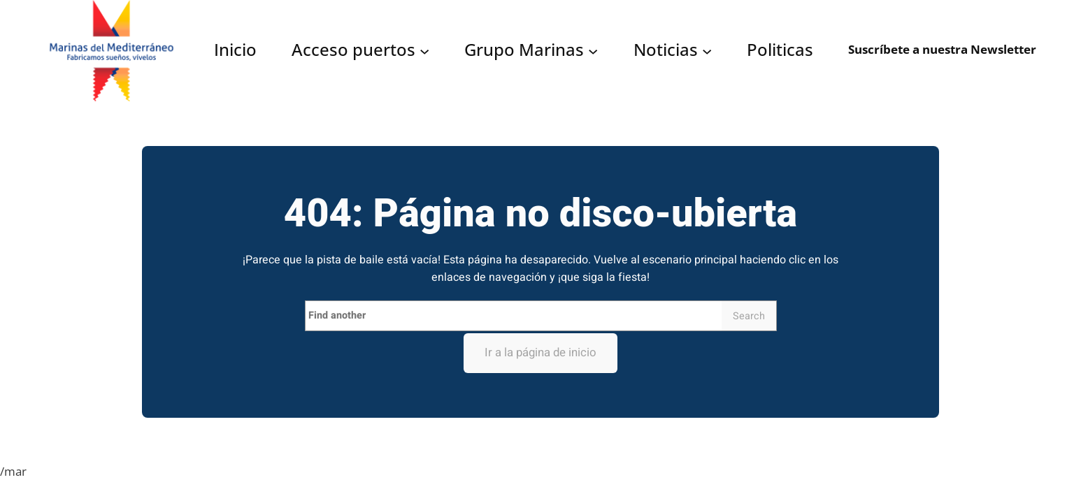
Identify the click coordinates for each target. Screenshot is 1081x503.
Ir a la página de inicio (540, 352)
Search (749, 316)
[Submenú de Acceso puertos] (424, 50)
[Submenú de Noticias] (707, 50)
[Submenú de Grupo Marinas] (593, 50)
